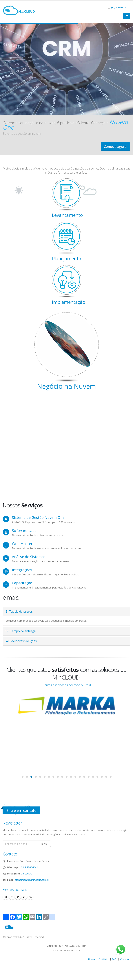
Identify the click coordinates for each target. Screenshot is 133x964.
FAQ (114, 959)
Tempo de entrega (21, 631)
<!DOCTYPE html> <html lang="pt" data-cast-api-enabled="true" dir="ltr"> (66, 449)
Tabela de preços (19, 612)
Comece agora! (115, 146)
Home (91, 959)
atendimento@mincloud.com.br (32, 879)
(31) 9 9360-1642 (119, 7)
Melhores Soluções (21, 641)
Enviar (44, 843)
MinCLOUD (26, 873)
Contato (124, 959)
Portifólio (103, 959)
